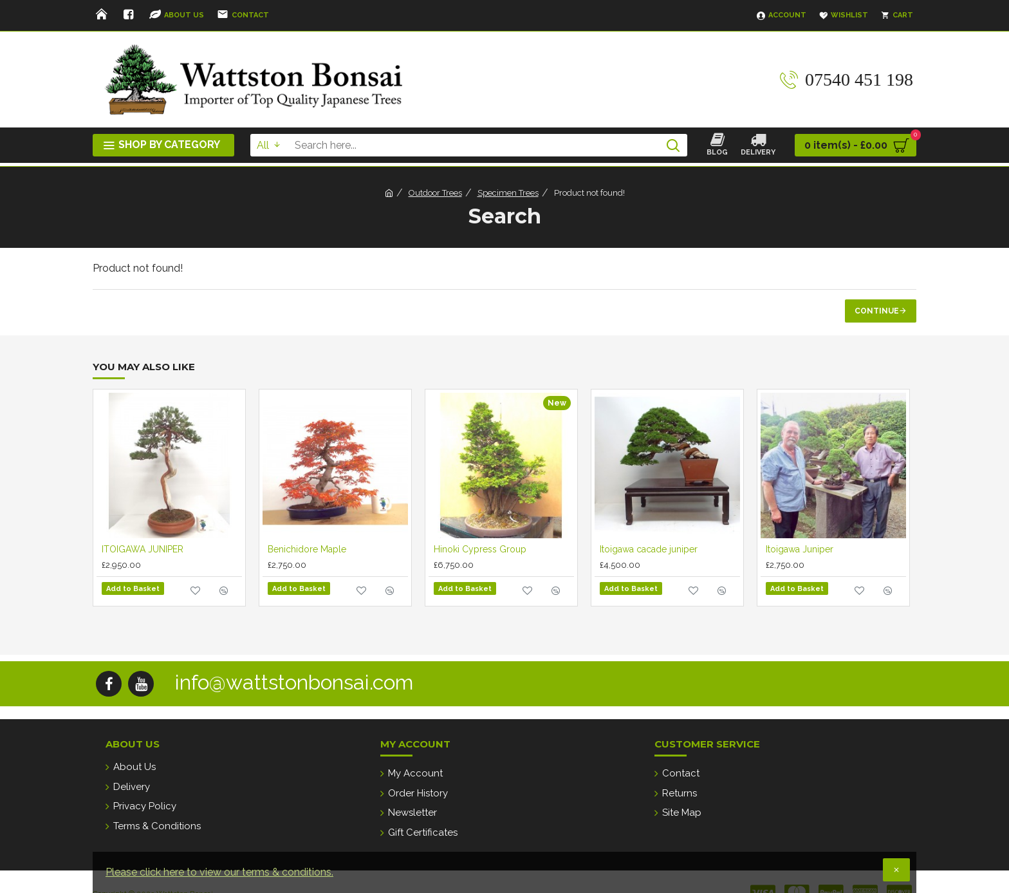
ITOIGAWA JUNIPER (142, 549)
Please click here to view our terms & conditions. (219, 872)
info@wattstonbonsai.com (294, 678)
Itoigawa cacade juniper (649, 549)
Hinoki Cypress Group (480, 549)
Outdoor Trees (435, 193)
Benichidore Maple (307, 549)
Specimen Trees (508, 193)
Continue (877, 310)
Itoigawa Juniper (799, 549)
